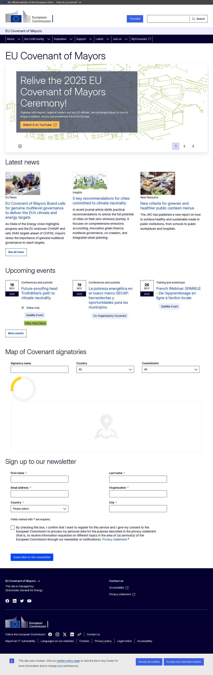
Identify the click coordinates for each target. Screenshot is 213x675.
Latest (99, 39)
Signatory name (21, 363)
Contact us (93, 634)
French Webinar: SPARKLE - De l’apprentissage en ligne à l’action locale (178, 293)
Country (81, 363)
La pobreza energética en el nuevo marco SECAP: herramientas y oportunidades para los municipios (110, 297)
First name (19, 473)
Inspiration (60, 39)
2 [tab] (184, 146)
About (10, 39)
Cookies (84, 641)
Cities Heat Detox (35, 323)
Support (81, 39)
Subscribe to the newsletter (32, 557)
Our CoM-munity (34, 39)
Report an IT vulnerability (20, 641)
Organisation (118, 487)
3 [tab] (193, 146)
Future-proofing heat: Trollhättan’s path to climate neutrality (39, 293)
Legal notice (124, 641)
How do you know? (68, 2)
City (113, 502)
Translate (134, 18)
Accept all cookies (149, 661)
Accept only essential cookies (183, 661)
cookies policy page (68, 660)
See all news (16, 252)
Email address (21, 487)
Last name (117, 473)
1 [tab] (175, 146)
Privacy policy (103, 641)
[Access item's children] (19, 39)
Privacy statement (114, 539)
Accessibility (144, 641)
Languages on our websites (57, 641)
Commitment (150, 363)
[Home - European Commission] (32, 16)
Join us (117, 39)
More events (16, 333)
